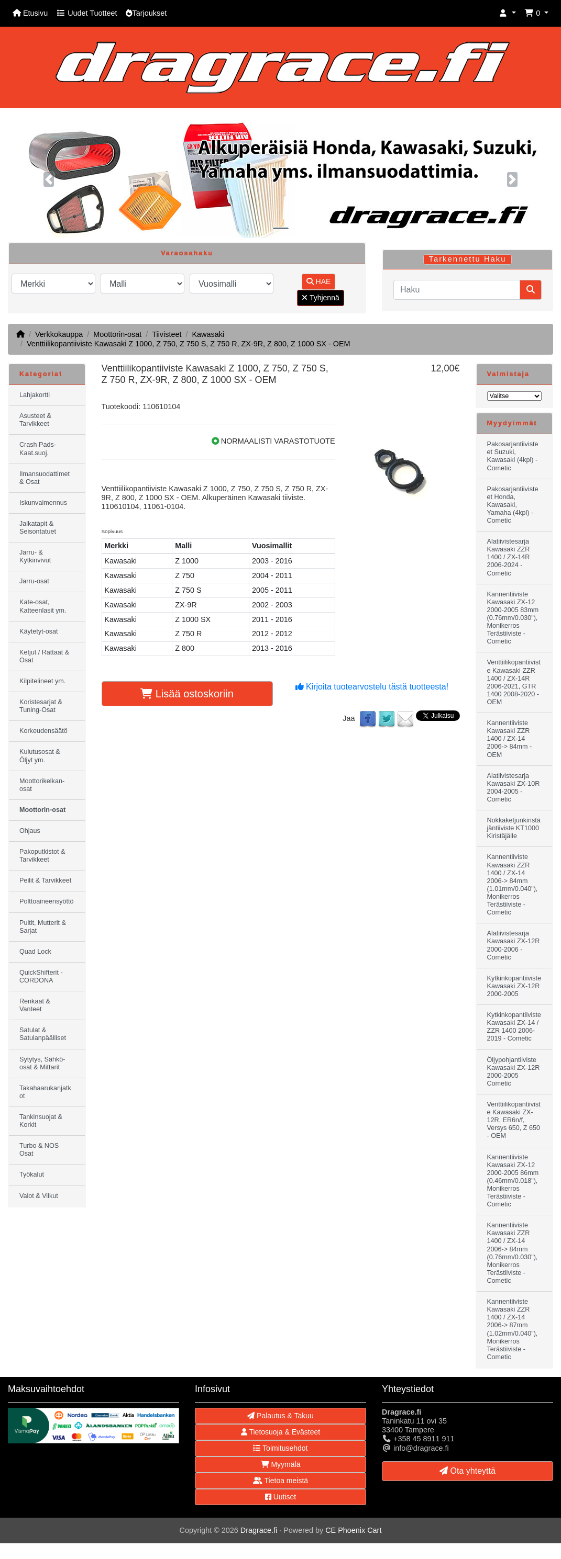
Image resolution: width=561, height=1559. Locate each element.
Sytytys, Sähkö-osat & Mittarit (42, 1063)
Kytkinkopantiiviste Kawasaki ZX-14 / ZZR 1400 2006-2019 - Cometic (514, 1026)
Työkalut (31, 1174)
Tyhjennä (320, 297)
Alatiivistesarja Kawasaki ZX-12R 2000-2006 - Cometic (513, 945)
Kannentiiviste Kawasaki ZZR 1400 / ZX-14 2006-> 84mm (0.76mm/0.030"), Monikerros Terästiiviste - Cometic (512, 1253)
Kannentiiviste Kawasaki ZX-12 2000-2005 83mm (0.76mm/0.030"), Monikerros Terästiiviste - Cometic (513, 618)
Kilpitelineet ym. (42, 681)
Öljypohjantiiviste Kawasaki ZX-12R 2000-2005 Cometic (513, 1071)
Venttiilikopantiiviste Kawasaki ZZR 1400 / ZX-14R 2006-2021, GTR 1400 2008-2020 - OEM (514, 682)
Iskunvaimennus (43, 502)
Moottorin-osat (117, 334)
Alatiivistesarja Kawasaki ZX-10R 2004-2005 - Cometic (513, 787)
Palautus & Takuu (280, 1415)
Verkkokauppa (59, 334)
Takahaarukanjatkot (45, 1092)
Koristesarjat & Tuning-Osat (40, 706)
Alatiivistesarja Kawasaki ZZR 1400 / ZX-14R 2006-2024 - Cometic (508, 557)
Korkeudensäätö (43, 731)
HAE (318, 281)
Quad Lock (35, 951)
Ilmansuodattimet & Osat (44, 477)
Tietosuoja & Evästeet (280, 1432)
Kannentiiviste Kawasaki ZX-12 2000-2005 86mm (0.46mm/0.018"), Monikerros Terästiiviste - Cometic (513, 1181)
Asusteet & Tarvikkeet (35, 419)
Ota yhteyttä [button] (467, 1470)
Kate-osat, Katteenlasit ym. (43, 606)
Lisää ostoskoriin (187, 693)
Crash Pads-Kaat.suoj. (37, 448)
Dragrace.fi (258, 1530)
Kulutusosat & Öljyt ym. (39, 755)
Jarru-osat (34, 581)
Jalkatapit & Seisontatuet (37, 527)
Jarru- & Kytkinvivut (35, 556)
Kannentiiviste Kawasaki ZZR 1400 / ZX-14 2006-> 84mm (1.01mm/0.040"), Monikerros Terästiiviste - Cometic (512, 884)
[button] (507, 13)
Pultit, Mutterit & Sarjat (42, 926)
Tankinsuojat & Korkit (40, 1120)
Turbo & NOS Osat (39, 1149)
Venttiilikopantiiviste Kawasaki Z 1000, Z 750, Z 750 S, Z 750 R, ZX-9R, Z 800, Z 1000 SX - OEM (188, 344)
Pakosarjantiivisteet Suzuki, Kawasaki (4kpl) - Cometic (512, 455)
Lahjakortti (34, 395)
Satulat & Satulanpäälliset (42, 1034)
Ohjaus (29, 830)
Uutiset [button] (280, 1497)
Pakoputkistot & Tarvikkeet (42, 855)
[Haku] (456, 290)
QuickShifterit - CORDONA (41, 976)
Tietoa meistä (280, 1480)
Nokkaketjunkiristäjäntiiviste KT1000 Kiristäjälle (514, 828)
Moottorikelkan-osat (41, 785)
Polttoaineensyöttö (46, 901)
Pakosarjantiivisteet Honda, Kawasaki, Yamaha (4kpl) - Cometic (512, 504)
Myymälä (281, 1464)
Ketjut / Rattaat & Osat (44, 656)
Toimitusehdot (280, 1448)
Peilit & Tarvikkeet (45, 880)
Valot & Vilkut (38, 1196)
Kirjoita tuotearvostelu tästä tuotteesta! (372, 686)
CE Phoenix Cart (353, 1530)
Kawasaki (208, 334)
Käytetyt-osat (38, 631)
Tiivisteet (166, 334)
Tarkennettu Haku (468, 259)
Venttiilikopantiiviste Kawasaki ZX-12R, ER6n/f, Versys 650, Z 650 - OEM (514, 1120)
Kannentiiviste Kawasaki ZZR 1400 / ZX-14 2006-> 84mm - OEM (509, 738)
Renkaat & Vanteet (34, 1005)
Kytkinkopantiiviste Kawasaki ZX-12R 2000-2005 (514, 986)
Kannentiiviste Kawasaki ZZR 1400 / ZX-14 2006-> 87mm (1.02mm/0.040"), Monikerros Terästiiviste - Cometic (512, 1329)
